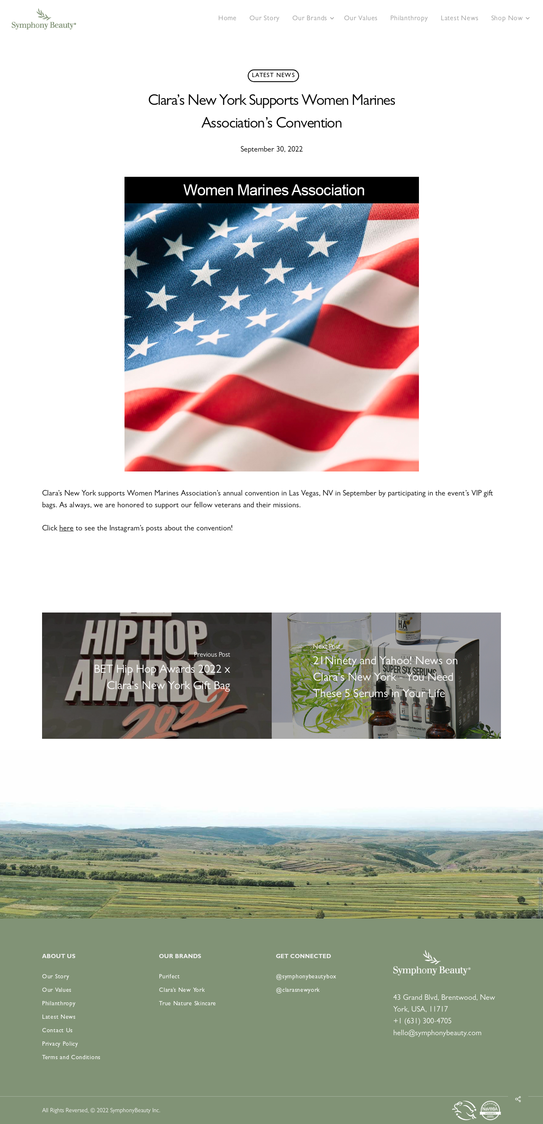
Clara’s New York (182, 990)
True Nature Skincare (187, 1004)
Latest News (273, 76)
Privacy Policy (60, 1044)
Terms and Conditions (71, 1058)
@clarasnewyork (298, 990)
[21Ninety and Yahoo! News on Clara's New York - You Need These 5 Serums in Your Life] (386, 676)
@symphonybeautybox (306, 977)
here (66, 529)
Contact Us (57, 1031)
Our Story (55, 977)
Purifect (169, 977)
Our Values (57, 990)
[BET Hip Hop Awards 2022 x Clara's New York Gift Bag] (157, 676)
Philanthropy (58, 1004)
